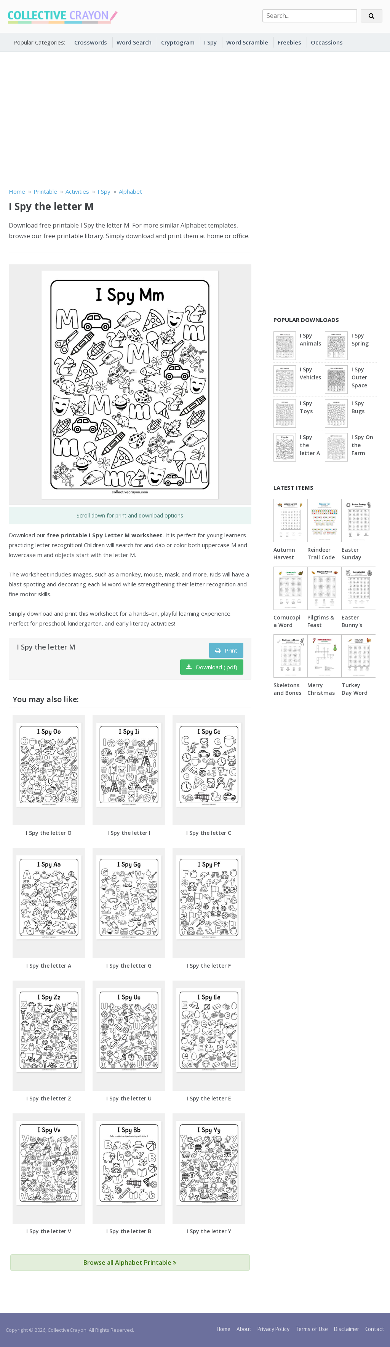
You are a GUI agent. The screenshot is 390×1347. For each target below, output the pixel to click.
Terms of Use (312, 1329)
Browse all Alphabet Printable (129, 1262)
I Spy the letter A (48, 965)
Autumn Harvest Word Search (284, 561)
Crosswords (90, 42)
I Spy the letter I (128, 832)
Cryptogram (178, 42)
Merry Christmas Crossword (321, 692)
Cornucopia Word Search (286, 625)
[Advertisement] (195, 118)
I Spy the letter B (128, 1231)
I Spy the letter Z (48, 1098)
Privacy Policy (273, 1329)
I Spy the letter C (208, 832)
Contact (374, 1329)
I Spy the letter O (49, 832)
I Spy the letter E (209, 1098)
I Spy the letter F (209, 965)
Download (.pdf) (211, 667)
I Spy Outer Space (359, 377)
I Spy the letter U (129, 1098)
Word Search (134, 42)
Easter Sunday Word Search (351, 561)
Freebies (289, 42)
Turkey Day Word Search (355, 692)
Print (226, 650)
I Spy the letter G (129, 965)
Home (223, 1329)
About (244, 1329)
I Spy (210, 42)
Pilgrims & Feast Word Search (320, 629)
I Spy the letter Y (209, 1231)
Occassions (327, 42)
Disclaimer (346, 1329)
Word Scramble (247, 42)
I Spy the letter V (48, 1231)
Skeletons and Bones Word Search (287, 696)
